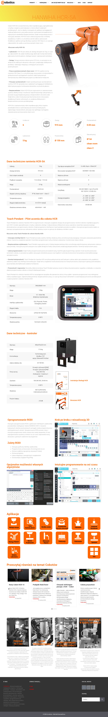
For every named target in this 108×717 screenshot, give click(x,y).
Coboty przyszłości (87, 585)
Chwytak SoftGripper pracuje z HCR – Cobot (65, 586)
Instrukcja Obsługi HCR (79, 380)
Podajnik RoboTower (40, 585)
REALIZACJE (72, 2)
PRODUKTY (34, 2)
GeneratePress (61, 714)
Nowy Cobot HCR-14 (16, 585)
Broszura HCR (75, 400)
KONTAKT (90, 2)
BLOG (79, 2)
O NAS (84, 2)
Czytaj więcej (12, 597)
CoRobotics (6, 686)
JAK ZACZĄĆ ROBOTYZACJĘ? (58, 2)
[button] (99, 589)
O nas (31, 686)
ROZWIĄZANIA (45, 2)
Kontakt (32, 689)
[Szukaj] (102, 699)
